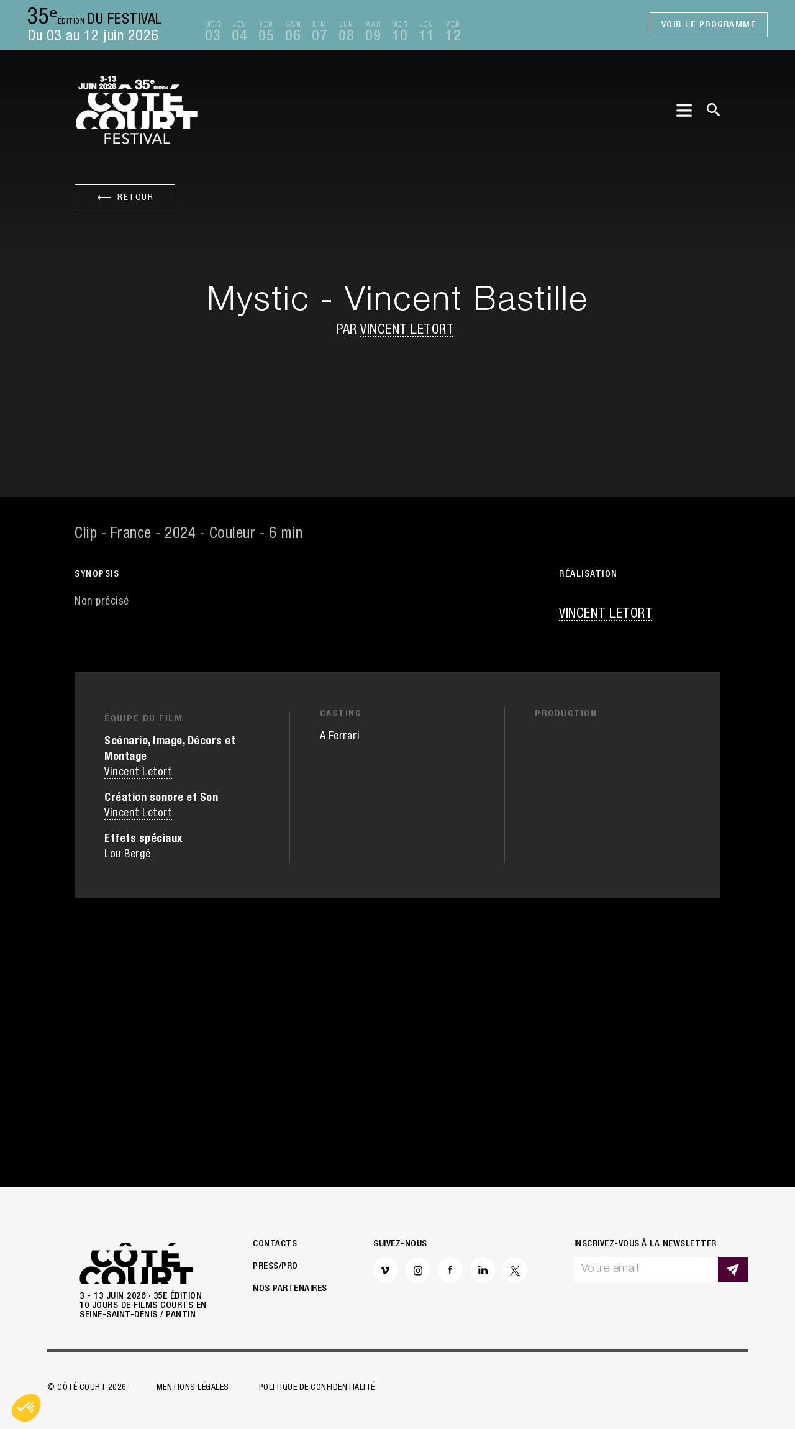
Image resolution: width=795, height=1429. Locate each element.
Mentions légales (193, 1388)
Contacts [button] (275, 1244)
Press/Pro (275, 1266)
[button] (26, 1408)
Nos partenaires (290, 1289)
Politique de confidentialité (317, 1388)
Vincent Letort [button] (407, 330)
